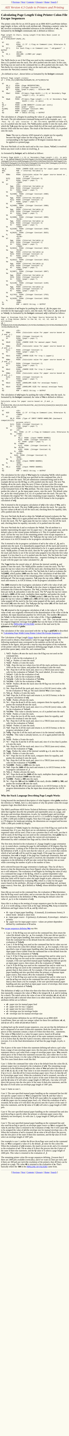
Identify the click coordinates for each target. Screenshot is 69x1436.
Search (54, 2)
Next (23, 2)
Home (46, 2)
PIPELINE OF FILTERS (24, 693)
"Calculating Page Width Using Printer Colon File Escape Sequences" (32, 702)
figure (30, 707)
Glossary (39, 2)
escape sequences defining (17, 998)
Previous (16, 2)
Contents (30, 2)
